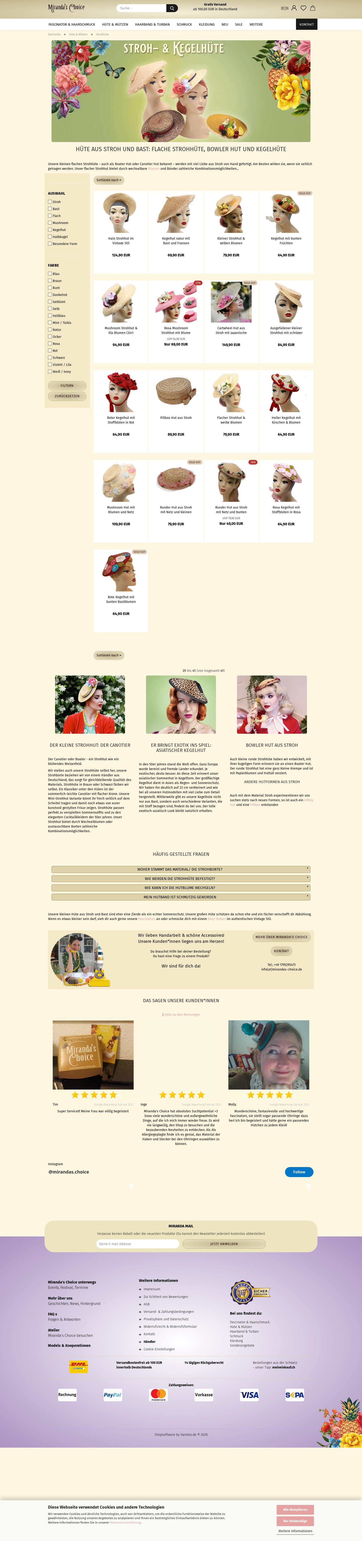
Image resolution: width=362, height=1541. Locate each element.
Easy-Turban (217, 919)
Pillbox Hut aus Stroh (176, 418)
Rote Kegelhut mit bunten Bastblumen (121, 599)
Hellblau (56, 316)
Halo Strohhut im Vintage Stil (121, 240)
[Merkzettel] (303, 8)
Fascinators (146, 919)
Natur (54, 330)
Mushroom (58, 223)
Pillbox (255, 805)
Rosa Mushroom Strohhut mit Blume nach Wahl (176, 330)
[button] (284, 8)
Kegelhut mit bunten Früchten (286, 240)
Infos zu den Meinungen (181, 1015)
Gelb (53, 309)
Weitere (256, 24)
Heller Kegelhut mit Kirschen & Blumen (286, 420)
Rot (53, 351)
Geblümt (56, 302)
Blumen (154, 169)
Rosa (54, 344)
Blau (53, 274)
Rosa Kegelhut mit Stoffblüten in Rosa (286, 509)
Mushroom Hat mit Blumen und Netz (121, 509)
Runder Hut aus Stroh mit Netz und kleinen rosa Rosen (176, 509)
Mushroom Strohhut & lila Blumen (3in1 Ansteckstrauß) (121, 330)
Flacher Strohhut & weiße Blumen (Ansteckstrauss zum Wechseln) (231, 420)
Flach (54, 216)
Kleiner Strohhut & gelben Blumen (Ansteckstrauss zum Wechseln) (231, 240)
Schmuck (184, 24)
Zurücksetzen (67, 396)
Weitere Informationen (295, 1531)
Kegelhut (57, 230)
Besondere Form (62, 244)
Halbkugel (58, 237)
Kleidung (207, 24)
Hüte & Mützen (115, 24)
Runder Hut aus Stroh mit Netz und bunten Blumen (231, 509)
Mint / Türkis (59, 323)
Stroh (54, 202)
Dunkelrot (57, 295)
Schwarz (56, 358)
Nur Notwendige (295, 1521)
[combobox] (109, 180)
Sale (239, 24)
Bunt (54, 288)
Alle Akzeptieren (295, 1510)
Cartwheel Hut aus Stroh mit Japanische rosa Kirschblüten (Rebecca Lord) (231, 330)
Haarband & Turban (152, 24)
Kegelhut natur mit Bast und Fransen (176, 240)
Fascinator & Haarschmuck (72, 24)
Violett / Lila (59, 365)
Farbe (53, 265)
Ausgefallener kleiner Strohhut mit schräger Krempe (286, 330)
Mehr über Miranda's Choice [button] (282, 937)
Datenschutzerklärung (125, 1522)
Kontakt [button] (281, 951)
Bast (53, 209)
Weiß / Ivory (59, 372)
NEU (225, 24)
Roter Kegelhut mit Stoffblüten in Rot (121, 420)
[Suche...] (172, 8)
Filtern (67, 386)
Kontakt (306, 24)
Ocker (54, 337)
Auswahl (56, 193)
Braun (55, 281)
